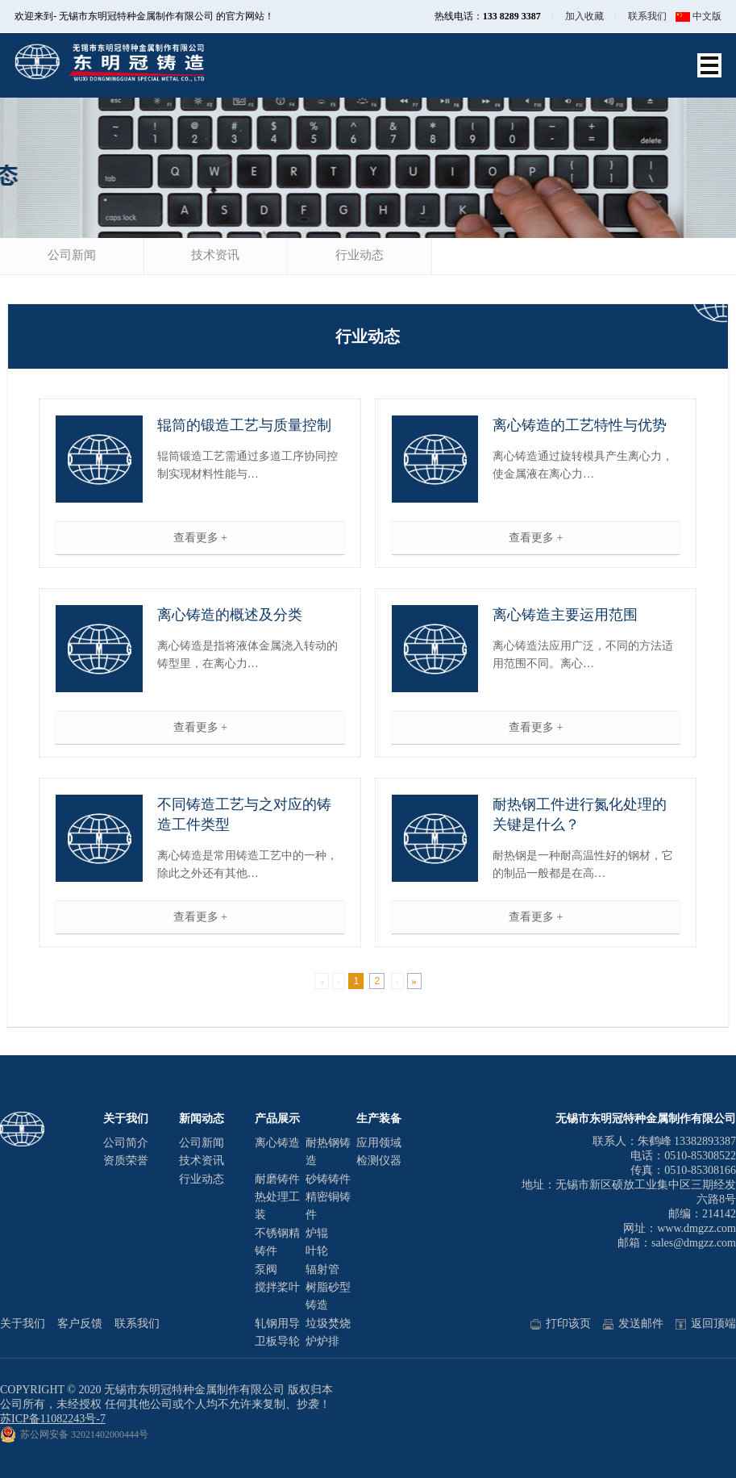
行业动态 (359, 254)
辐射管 (322, 1269)
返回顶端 (706, 1323)
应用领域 (378, 1143)
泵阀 (266, 1269)
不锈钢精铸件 (277, 1242)
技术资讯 (215, 254)
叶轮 (317, 1251)
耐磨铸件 (277, 1179)
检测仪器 (378, 1160)
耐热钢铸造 (328, 1152)
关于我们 (22, 1323)
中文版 (698, 16)
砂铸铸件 (328, 1179)
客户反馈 (79, 1323)
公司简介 (125, 1143)
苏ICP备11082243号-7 (53, 1419)
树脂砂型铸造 (328, 1296)
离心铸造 (277, 1143)
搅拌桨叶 (277, 1287)
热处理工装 (277, 1206)
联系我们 (647, 16)
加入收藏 (584, 16)
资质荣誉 (125, 1160)
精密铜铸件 (328, 1206)
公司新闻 (72, 254)
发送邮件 (633, 1323)
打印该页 (560, 1323)
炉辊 (317, 1233)
